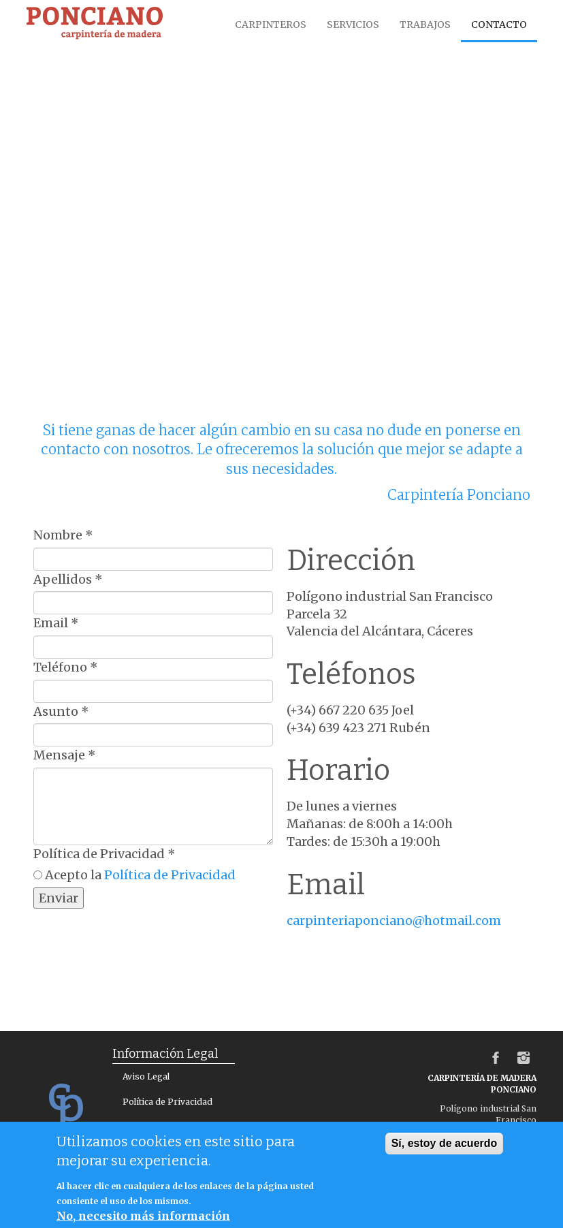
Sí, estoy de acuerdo (444, 1143)
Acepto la (140, 875)
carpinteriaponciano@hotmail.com (394, 920)
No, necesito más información (143, 1216)
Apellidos (68, 579)
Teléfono (65, 667)
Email (56, 623)
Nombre (63, 535)
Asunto (61, 711)
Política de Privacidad (104, 854)
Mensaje (64, 755)
